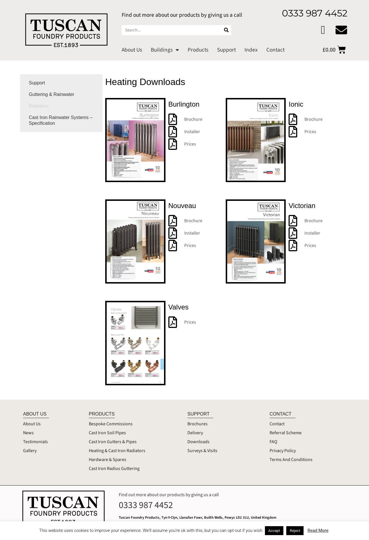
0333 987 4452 (146, 505)
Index (251, 50)
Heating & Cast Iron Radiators (117, 451)
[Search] (226, 30)
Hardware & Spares (107, 459)
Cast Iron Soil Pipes (107, 433)
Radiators (38, 105)
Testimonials (35, 442)
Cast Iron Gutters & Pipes (113, 442)
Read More (318, 530)
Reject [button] (295, 530)
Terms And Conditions (291, 459)
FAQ (273, 442)
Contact (275, 50)
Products (198, 50)
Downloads (198, 442)
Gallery (30, 451)
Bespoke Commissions (111, 424)
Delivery (195, 433)
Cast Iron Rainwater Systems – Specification (61, 120)
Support (226, 50)
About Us (132, 50)
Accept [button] (274, 530)
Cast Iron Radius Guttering (114, 468)
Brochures (197, 424)
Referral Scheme (286, 433)
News (28, 433)
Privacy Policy (283, 451)
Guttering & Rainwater (51, 94)
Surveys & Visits (202, 451)
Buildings (165, 49)
